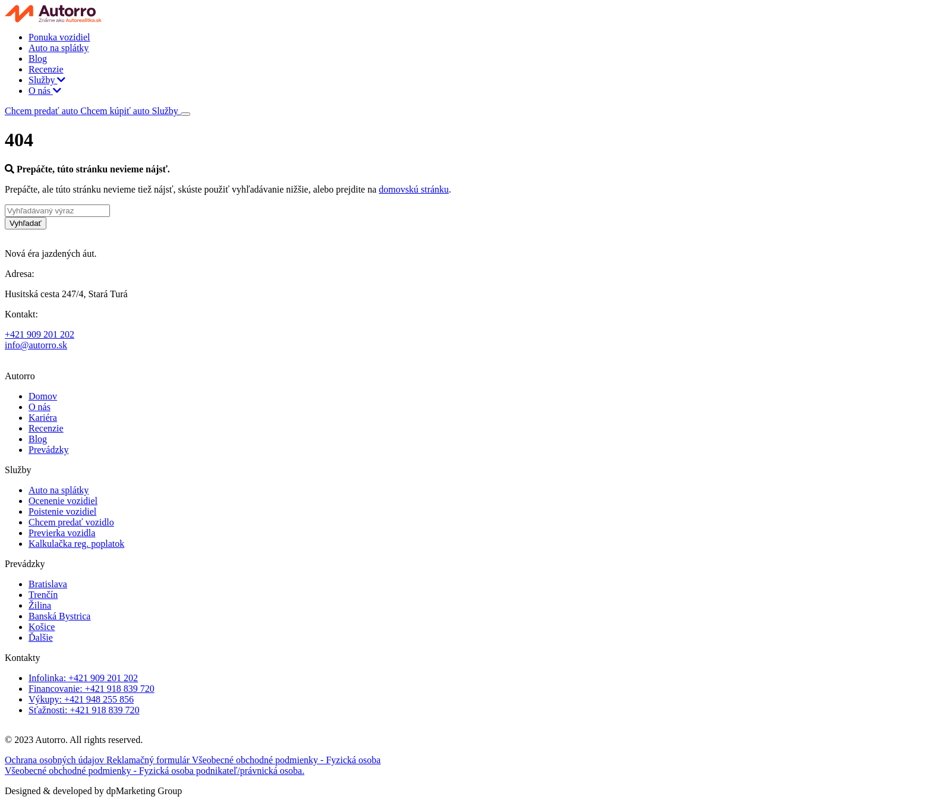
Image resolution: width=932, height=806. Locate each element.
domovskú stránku (414, 189)
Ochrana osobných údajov (55, 760)
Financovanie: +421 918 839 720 (92, 689)
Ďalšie (41, 637)
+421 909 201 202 (39, 334)
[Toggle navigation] (185, 114)
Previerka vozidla (62, 533)
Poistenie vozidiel (62, 511)
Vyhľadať (26, 223)
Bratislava (48, 584)
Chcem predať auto (42, 111)
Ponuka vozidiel (59, 37)
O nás (45, 91)
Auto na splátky (59, 48)
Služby (47, 80)
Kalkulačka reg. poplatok (76, 544)
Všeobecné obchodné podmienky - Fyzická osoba (286, 760)
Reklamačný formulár (149, 760)
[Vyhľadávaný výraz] (57, 210)
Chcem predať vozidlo (71, 522)
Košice (42, 627)
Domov (43, 396)
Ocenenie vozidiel (63, 501)
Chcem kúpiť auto (116, 111)
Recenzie (46, 69)
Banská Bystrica (59, 616)
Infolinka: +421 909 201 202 (83, 678)
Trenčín (43, 595)
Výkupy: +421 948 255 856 (81, 699)
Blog (38, 58)
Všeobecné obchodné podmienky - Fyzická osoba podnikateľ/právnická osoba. (154, 771)
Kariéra (43, 418)
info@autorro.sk (36, 345)
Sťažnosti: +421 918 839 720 (84, 710)
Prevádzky (49, 450)
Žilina (40, 605)
